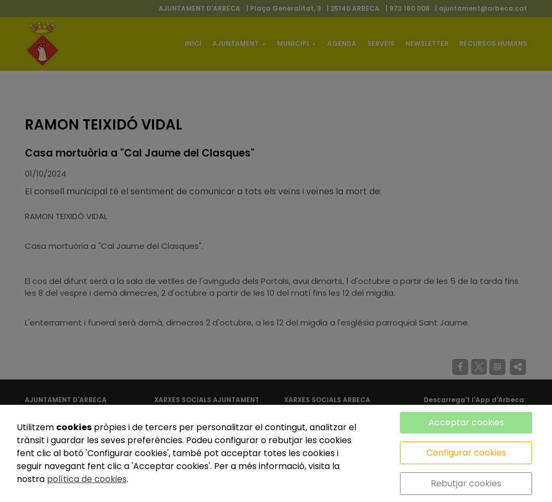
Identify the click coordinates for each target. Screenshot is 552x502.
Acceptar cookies (466, 422)
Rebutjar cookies (466, 483)
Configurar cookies (466, 452)
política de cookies (87, 479)
